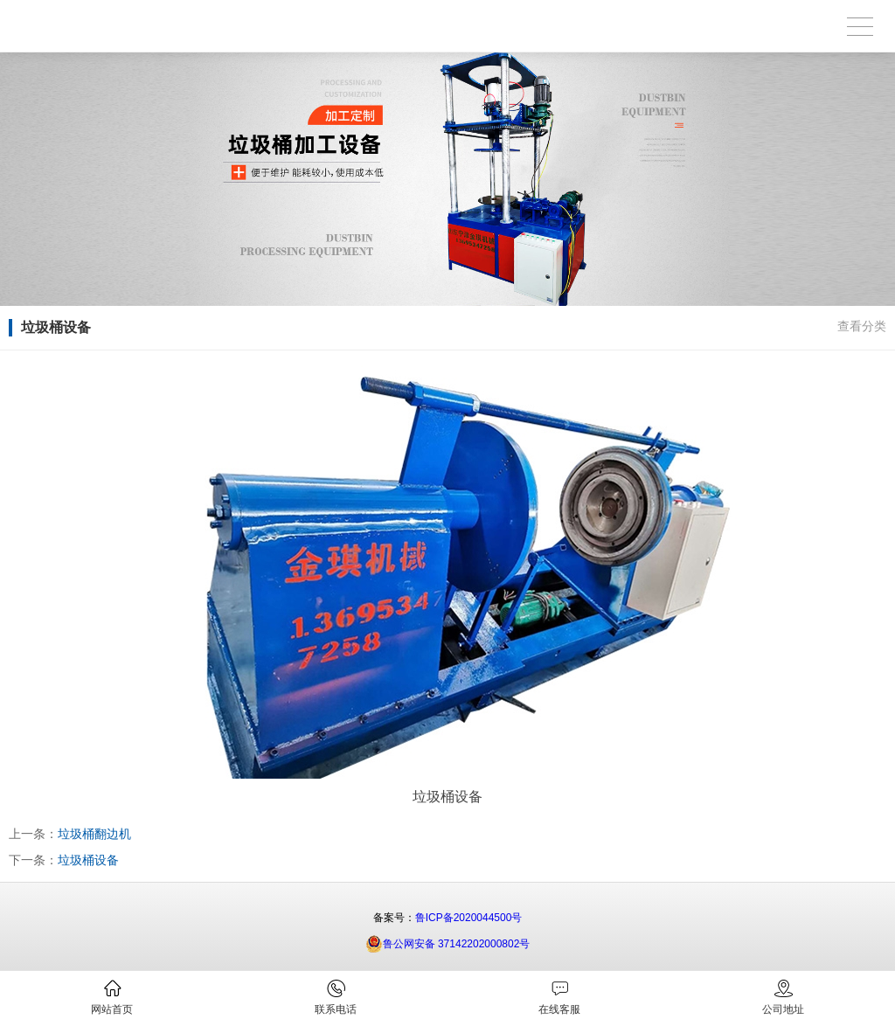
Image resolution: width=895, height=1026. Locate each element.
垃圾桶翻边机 (94, 834)
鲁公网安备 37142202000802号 (448, 944)
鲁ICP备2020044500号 (469, 918)
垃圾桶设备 (88, 860)
